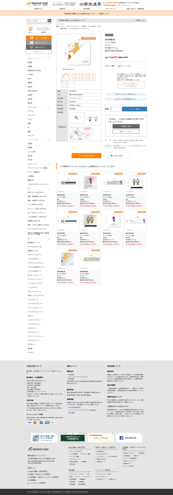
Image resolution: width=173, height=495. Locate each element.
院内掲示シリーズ (34, 242)
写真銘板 (72, 484)
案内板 (30, 348)
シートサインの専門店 (37, 483)
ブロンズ (31, 135)
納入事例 (72, 464)
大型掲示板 (127, 455)
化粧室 (30, 87)
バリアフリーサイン (34, 320)
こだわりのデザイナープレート (38, 184)
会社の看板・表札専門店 (38, 471)
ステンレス (31, 115)
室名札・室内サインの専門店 (40, 474)
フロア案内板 (74, 454)
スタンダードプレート (35, 312)
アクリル (31, 111)
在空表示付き (101, 451)
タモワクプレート (34, 332)
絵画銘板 (81, 481)
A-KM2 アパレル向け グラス (91, 26)
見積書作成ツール (38, 52)
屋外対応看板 (74, 461)
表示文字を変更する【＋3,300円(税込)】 (130, 85)
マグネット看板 (85, 454)
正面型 (30, 143)
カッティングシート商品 (104, 474)
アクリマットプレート (35, 279)
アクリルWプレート (34, 259)
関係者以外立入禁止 (34, 70)
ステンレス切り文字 (75, 451)
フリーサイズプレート (35, 304)
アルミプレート (33, 299)
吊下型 (30, 160)
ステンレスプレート (34, 291)
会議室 (30, 66)
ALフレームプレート (35, 275)
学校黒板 (141, 453)
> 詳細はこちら (140, 20)
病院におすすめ (101, 459)
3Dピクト (31, 316)
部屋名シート (113, 479)
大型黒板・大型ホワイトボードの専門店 (44, 477)
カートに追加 (134, 109)
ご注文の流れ (117, 156)
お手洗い (31, 74)
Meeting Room (33, 91)
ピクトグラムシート (102, 476)
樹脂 (29, 123)
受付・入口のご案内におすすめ (38, 225)
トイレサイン (101, 456)
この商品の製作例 (86, 156)
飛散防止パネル (33, 251)
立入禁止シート (101, 479)
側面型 (30, 147)
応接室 (30, 62)
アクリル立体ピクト (34, 271)
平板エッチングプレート (36, 295)
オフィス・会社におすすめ (37, 208)
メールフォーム (124, 5)
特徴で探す (63, 28)
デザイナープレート (34, 255)
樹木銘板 (72, 481)
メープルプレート (34, 324)
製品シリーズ (60, 26)
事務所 (30, 83)
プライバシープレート (35, 336)
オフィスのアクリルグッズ (37, 229)
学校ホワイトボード (129, 453)
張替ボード (137, 455)
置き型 (30, 156)
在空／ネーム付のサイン (36, 192)
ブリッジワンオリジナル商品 (37, 168)
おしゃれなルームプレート (37, 213)
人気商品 (31, 176)
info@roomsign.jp (109, 5)
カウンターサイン (34, 340)
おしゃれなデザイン (102, 454)
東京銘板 (32, 480)
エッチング (87, 476)
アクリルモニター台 (34, 247)
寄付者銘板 (73, 479)
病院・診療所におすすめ (36, 200)
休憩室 (30, 95)
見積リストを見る (126, 132)
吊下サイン (31, 344)
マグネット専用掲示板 (130, 458)
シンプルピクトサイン (35, 283)
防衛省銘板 (82, 484)
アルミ (30, 119)
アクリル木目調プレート (36, 267)
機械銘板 (82, 479)
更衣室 (30, 103)
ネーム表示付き (112, 456)
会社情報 (86, 9)
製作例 (62, 9)
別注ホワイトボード (129, 461)
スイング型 (31, 152)
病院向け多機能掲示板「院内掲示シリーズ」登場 (38, 233)
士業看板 (83, 461)
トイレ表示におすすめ (35, 204)
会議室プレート (101, 461)
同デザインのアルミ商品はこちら (126, 94)
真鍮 (29, 131)
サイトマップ (111, 9)
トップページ (60, 24)
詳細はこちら (104, 14)
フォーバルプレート (34, 308)
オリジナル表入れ (129, 466)
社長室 (30, 99)
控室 (29, 78)
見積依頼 (135, 9)
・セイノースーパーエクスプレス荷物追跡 (81, 410)
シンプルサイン (33, 287)
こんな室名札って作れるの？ (37, 217)
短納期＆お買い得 (34, 221)
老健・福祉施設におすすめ (37, 196)
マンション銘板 (74, 456)
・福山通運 (71, 413)
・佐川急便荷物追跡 (74, 407)
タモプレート (32, 328)
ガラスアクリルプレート (36, 263)
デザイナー (109, 35)
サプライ (31, 352)
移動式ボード (127, 463)
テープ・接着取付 (34, 172)
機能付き (31, 180)
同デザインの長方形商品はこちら (126, 99)
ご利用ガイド (38, 9)
